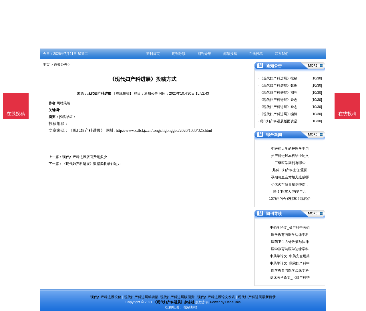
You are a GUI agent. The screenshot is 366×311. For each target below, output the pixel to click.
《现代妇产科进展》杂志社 (173, 302)
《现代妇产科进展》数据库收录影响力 (91, 164)
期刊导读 (179, 54)
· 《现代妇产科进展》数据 (277, 85)
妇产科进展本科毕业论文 (290, 156)
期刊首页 (153, 54)
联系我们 (282, 54)
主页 (46, 65)
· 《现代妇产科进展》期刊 (277, 93)
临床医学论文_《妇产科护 (290, 278)
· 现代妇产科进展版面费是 (277, 121)
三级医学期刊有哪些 (289, 163)
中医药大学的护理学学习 (290, 149)
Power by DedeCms (225, 302)
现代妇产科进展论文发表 (216, 297)
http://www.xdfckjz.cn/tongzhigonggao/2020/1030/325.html (164, 130)
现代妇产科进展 (99, 93)
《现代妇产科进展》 (87, 130)
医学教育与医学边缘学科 (290, 235)
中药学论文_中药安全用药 (290, 256)
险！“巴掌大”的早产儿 (290, 192)
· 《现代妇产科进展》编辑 (277, 114)
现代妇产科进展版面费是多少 (84, 157)
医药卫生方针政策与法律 (290, 242)
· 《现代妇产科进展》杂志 (277, 100)
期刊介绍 (204, 54)
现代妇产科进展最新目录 (257, 297)
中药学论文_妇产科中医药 (290, 228)
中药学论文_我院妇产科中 (290, 263)
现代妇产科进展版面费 (177, 297)
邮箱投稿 (230, 54)
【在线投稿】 (122, 93)
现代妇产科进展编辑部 (141, 297)
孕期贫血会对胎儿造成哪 (290, 177)
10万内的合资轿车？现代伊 (290, 199)
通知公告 (60, 65)
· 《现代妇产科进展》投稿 (277, 78)
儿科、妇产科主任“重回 (290, 170)
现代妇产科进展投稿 (105, 297)
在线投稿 (256, 54)
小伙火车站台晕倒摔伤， (290, 184)
